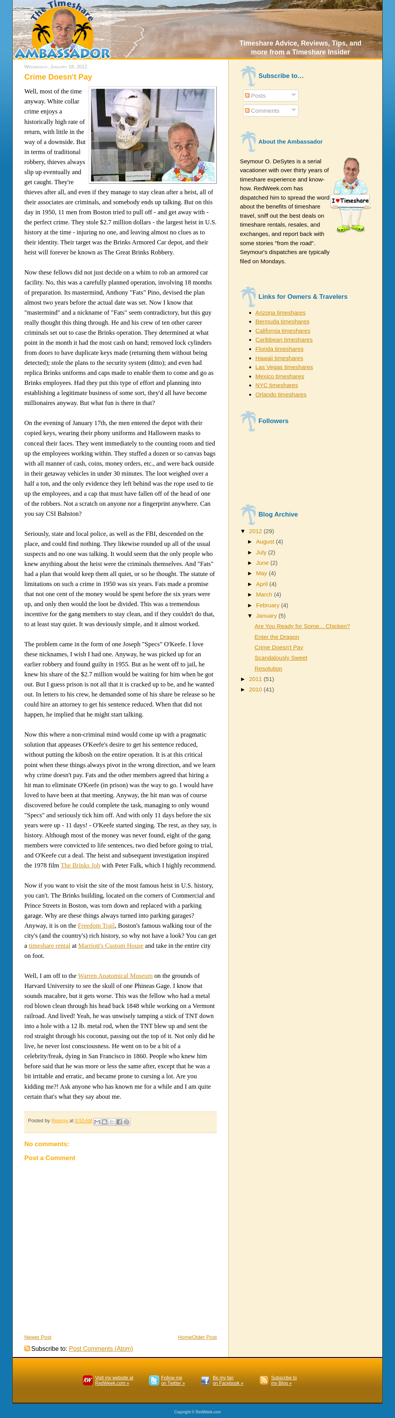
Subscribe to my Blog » (284, 1380)
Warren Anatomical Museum (115, 975)
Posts (255, 95)
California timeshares (283, 330)
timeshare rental (50, 945)
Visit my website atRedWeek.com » (114, 1380)
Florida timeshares (279, 349)
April (263, 584)
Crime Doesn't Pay (279, 647)
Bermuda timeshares (282, 321)
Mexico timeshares (279, 376)
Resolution (268, 668)
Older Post (204, 1337)
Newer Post (37, 1337)
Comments (262, 110)
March (265, 594)
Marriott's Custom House (110, 945)
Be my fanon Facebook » (228, 1380)
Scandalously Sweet (281, 657)
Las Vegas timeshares (284, 367)
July (262, 552)
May (262, 573)
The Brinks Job (80, 865)
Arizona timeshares (280, 312)
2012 (256, 531)
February (268, 605)
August (266, 541)
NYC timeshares (276, 385)
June (263, 562)
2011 (256, 679)
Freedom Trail (96, 925)
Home (185, 1337)
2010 (256, 689)
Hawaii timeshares (279, 358)
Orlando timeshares (281, 394)
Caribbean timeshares (284, 339)
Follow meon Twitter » (173, 1380)
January (267, 615)
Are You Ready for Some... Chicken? (302, 626)
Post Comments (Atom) (101, 1348)
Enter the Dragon (277, 637)
